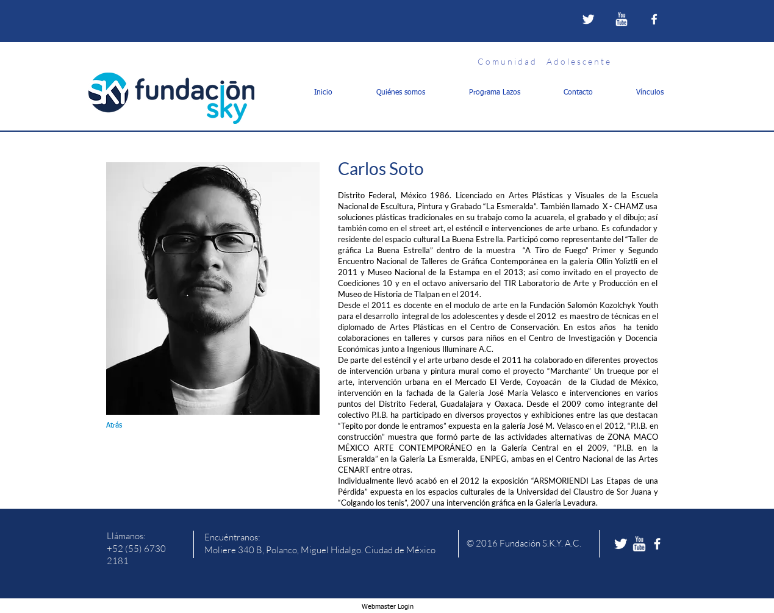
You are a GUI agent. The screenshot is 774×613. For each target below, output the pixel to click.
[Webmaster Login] (387, 607)
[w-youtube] (621, 19)
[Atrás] (130, 426)
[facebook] (654, 19)
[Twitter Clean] (588, 19)
